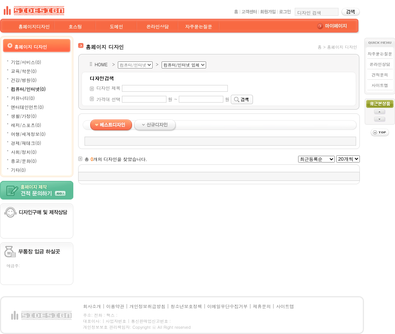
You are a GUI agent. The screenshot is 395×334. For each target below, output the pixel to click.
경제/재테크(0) (26, 143)
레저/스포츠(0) (26, 125)
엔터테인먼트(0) (27, 107)
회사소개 (92, 306)
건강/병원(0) (24, 80)
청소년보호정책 (186, 306)
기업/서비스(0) (26, 62)
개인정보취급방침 (147, 306)
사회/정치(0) (24, 152)
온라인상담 (157, 26)
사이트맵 (379, 85)
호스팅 (75, 26)
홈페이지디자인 (34, 26)
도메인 (116, 26)
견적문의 (379, 75)
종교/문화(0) (24, 161)
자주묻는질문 (198, 26)
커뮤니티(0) (23, 98)
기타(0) (18, 170)
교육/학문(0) (24, 71)
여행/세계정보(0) (28, 134)
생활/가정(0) (24, 116)
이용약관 (115, 306)
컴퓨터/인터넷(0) (28, 89)
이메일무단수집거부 (227, 306)
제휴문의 (262, 306)
